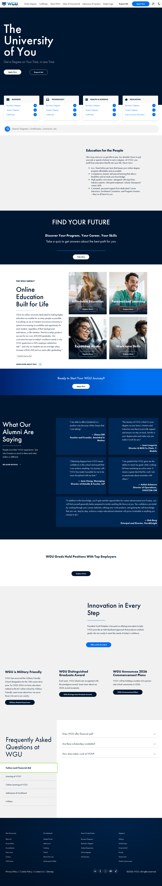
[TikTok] (115, 871)
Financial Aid (123, 848)
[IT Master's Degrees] (61, 110)
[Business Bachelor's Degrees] (21, 105)
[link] (108, 4)
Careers (8, 857)
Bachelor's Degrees (87, 843)
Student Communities (125, 861)
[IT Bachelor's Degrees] (61, 105)
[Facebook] (100, 871)
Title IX (45, 852)
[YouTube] (110, 871)
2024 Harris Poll (24, 355)
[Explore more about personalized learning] (128, 309)
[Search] (81, 129)
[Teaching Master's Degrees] (140, 110)
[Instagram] (105, 871)
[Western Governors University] (10, 4)
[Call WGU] (159, 4)
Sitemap (49, 871)
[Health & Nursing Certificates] (101, 114)
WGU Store (9, 861)
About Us (9, 839)
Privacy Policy (12, 871)
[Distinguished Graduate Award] (78, 694)
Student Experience (87, 848)
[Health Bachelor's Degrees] (101, 105)
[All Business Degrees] (21, 114)
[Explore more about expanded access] (12, 72)
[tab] (30, 4)
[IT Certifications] (61, 114)
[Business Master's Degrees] (21, 110)
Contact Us (39, 871)
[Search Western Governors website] (153, 4)
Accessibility (10, 843)
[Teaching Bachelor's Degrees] (140, 105)
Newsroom (9, 852)
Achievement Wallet (49, 861)
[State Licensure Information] (140, 114)
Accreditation (10, 848)
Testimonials (123, 857)
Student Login (108, 4)
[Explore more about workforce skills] (128, 354)
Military (121, 839)
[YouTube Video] (48, 173)
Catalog (46, 848)
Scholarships (85, 857)
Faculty (121, 852)
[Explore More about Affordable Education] (87, 309)
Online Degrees (86, 852)
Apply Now (140, 4)
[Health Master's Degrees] (101, 110)
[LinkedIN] (95, 871)
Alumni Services (48, 857)
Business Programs (87, 839)
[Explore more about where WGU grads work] (81, 573)
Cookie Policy (26, 871)
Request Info (123, 4)
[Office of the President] (98, 644)
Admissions (47, 843)
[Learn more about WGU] (29, 364)
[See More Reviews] (12, 464)
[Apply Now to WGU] (81, 386)
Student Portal (47, 839)
